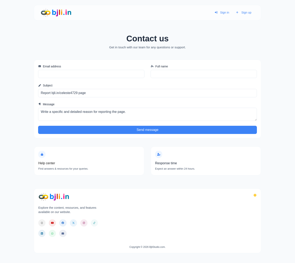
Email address (49, 66)
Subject (45, 85)
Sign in (221, 12)
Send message (148, 130)
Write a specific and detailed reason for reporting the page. (147, 114)
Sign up (243, 12)
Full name (159, 66)
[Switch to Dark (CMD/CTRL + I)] (255, 195)
